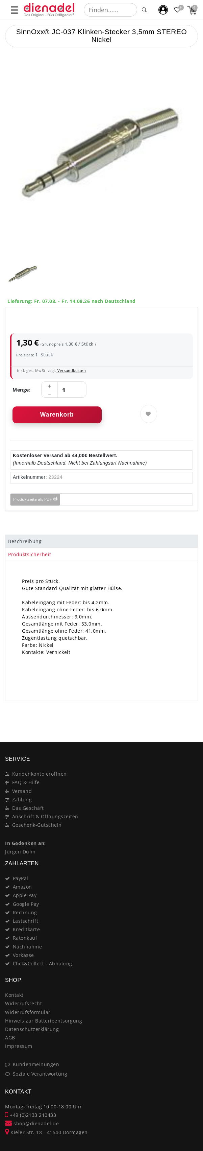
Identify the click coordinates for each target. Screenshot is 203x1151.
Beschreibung (25, 541)
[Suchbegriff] (110, 10)
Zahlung (22, 799)
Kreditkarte (26, 929)
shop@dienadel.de (32, 1123)
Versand (22, 791)
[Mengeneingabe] (64, 390)
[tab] (101, 541)
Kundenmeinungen (36, 1064)
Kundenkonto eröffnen (39, 774)
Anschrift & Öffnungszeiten (45, 816)
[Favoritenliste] (178, 10)
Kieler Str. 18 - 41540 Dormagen (46, 1132)
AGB (10, 1037)
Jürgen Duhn (20, 851)
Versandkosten (71, 370)
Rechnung (25, 912)
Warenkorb (57, 414)
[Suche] (144, 10)
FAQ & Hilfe (26, 782)
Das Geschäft (28, 808)
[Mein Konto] (163, 10)
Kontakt (14, 995)
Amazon (22, 887)
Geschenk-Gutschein (37, 825)
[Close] (190, 718)
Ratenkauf (25, 938)
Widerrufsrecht (23, 1003)
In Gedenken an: (25, 843)
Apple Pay (25, 895)
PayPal (20, 878)
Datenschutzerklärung (32, 1029)
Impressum (18, 1046)
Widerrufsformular (28, 1012)
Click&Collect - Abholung (42, 963)
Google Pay (26, 904)
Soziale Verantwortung (40, 1074)
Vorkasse (23, 955)
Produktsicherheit (29, 554)
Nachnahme (27, 946)
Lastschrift (26, 921)
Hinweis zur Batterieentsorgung (43, 1020)
